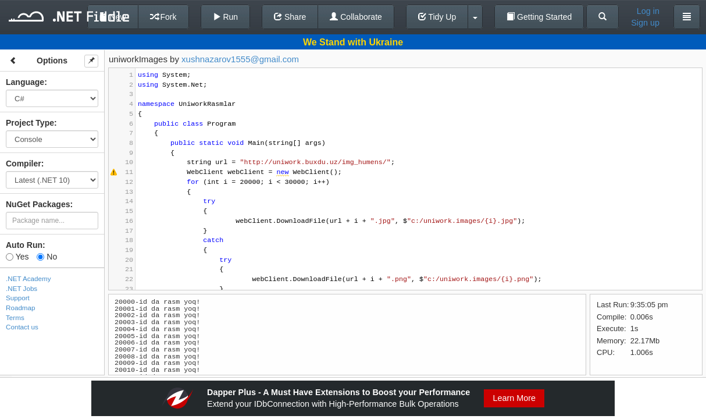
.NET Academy (28, 278)
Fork (163, 17)
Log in (648, 11)
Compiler (23, 163)
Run (225, 17)
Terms (15, 317)
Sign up (645, 22)
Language (25, 82)
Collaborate (356, 17)
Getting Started (539, 17)
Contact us (22, 327)
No (47, 256)
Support (18, 297)
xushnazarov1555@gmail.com (240, 59)
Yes (17, 256)
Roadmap (20, 307)
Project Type (30, 122)
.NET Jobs (21, 288)
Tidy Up (437, 17)
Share (290, 17)
